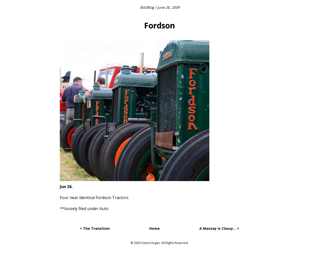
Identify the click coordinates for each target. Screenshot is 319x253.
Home (154, 228)
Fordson (159, 25)
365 (143, 7)
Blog (150, 7)
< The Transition (95, 228)
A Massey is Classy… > (219, 228)
